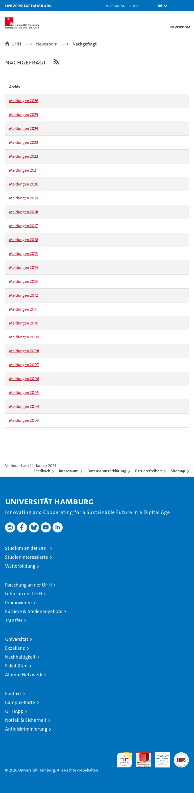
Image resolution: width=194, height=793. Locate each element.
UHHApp (14, 711)
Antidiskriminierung (26, 729)
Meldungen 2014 (23, 267)
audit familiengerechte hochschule (124, 759)
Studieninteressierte (26, 557)
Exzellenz (15, 648)
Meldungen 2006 (24, 378)
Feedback (42, 471)
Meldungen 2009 (24, 337)
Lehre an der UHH (23, 594)
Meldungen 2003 (24, 420)
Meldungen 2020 (24, 184)
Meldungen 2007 (24, 364)
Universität (16, 639)
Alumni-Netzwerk (23, 674)
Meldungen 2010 (23, 323)
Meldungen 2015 (23, 253)
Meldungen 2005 (24, 392)
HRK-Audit (159, 757)
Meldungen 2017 (23, 225)
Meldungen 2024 (23, 128)
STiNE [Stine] (134, 5)
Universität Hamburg (28, 5)
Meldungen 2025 (23, 114)
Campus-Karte (20, 702)
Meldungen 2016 (23, 239)
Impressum (69, 471)
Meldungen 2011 (23, 309)
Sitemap (178, 471)
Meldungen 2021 (23, 170)
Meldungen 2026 (23, 100)
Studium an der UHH (26, 548)
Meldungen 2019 (23, 198)
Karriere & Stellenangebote (33, 611)
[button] (161, 5)
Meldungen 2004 (24, 406)
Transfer (13, 620)
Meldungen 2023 (23, 142)
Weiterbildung (20, 566)
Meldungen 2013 (23, 281)
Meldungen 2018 (23, 212)
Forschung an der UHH (28, 585)
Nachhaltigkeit (20, 657)
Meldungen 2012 (23, 295)
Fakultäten (16, 666)
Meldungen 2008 (24, 351)
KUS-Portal (115, 5)
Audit (141, 755)
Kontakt (13, 693)
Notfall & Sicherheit (25, 720)
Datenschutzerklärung (106, 471)
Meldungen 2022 (23, 156)
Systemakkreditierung (181, 755)
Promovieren (18, 602)
